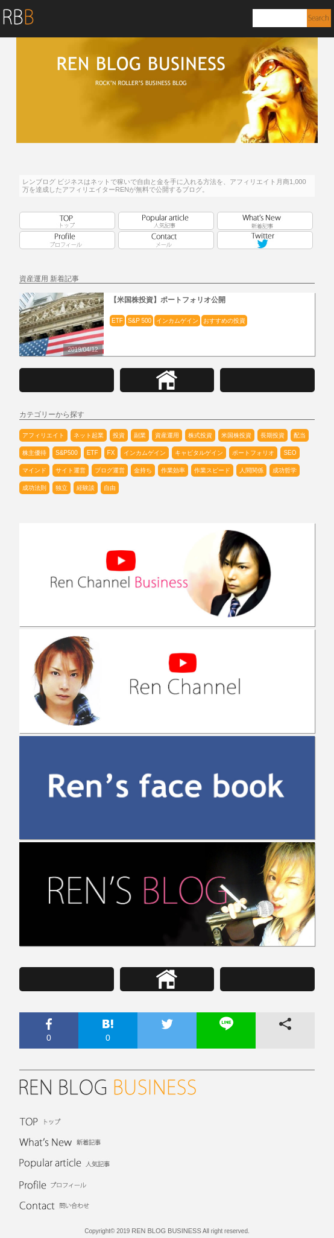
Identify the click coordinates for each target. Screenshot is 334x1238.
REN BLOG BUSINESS (166, 1230)
